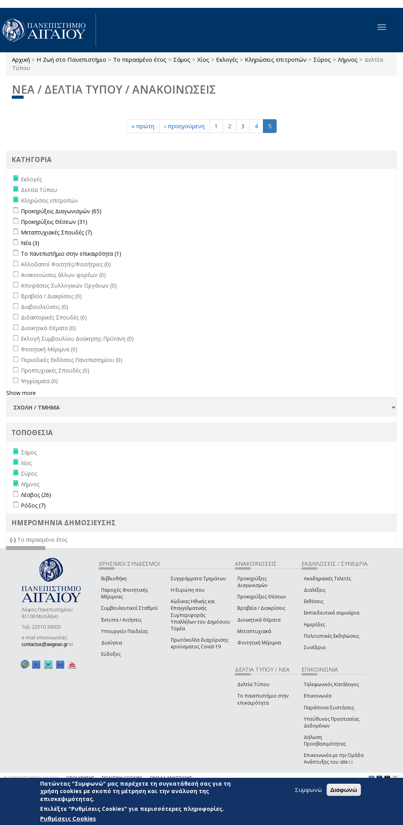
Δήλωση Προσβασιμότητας (325, 740)
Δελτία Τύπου (253, 684)
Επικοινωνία (317, 695)
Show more (21, 393)
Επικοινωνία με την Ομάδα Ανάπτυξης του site (334, 758)
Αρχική (21, 59)
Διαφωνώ (343, 789)
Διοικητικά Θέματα (259, 619)
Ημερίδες (314, 624)
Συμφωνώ (308, 790)
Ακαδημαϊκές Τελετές (327, 578)
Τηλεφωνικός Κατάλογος (331, 684)
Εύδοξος (111, 654)
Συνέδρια (314, 647)
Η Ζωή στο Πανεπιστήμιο (71, 59)
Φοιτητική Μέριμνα (259, 642)
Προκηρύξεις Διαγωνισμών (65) (61, 211)
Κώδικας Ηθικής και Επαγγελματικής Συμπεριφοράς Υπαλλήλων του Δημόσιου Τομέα (200, 615)
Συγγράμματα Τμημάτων (198, 578)
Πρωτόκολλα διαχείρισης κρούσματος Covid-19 (199, 643)
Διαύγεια (111, 642)
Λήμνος (348, 59)
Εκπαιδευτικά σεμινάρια (331, 612)
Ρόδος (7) (33, 505)
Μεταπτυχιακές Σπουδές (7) (56, 232)
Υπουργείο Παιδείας (124, 631)
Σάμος (181, 59)
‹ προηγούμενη (184, 126)
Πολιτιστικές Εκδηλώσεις (331, 636)
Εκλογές (227, 59)
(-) (13, 539)
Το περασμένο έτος (139, 59)
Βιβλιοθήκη (114, 578)
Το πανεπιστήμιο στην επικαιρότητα (262, 699)
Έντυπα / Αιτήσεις (121, 619)
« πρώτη (142, 126)
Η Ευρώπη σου (188, 590)
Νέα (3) (30, 243)
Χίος (203, 59)
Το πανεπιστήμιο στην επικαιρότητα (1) (71, 253)
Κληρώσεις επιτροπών (276, 59)
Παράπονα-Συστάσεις (329, 707)
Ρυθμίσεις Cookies (68, 818)
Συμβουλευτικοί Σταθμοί (129, 608)
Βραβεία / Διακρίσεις (261, 608)
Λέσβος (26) (36, 494)
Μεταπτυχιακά (254, 631)
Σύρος (322, 59)
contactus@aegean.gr (47, 644)
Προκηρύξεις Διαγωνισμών (252, 582)
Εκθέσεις (314, 601)
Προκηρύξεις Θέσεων (261, 596)
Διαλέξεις (314, 590)
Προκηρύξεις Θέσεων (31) (54, 221)
